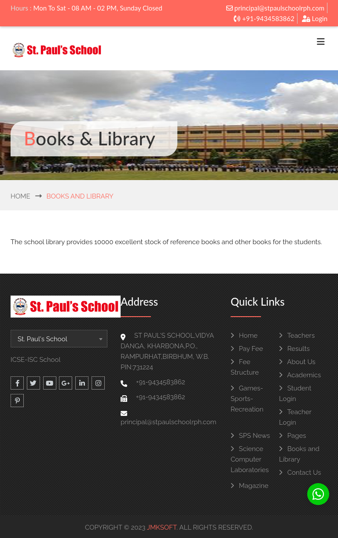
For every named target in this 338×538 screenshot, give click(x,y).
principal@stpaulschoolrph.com (275, 8)
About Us (297, 362)
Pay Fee (247, 349)
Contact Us (300, 473)
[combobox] (59, 338)
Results (294, 349)
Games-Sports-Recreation (247, 398)
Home (20, 196)
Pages (292, 436)
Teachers (297, 335)
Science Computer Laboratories (250, 459)
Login (314, 18)
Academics (300, 375)
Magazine (249, 486)
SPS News (250, 436)
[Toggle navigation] (320, 44)
